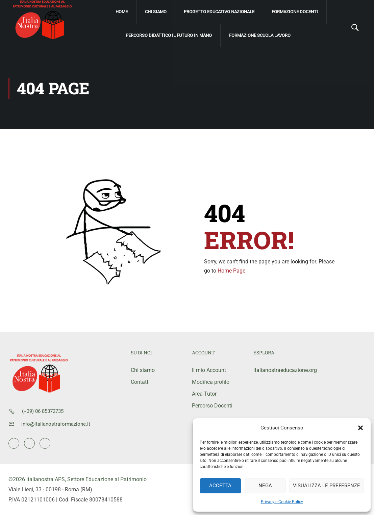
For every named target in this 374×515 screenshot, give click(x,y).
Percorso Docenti (212, 405)
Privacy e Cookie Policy (282, 501)
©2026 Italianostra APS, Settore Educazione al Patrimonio (77, 479)
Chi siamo (156, 11)
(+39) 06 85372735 (43, 411)
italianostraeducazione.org (278, 370)
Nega (265, 486)
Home (122, 11)
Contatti (140, 382)
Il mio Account (209, 370)
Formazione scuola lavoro (260, 35)
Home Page (231, 270)
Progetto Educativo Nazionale (219, 11)
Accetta (220, 486)
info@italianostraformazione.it (55, 424)
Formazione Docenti (295, 11)
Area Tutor (204, 394)
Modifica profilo (210, 382)
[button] (360, 427)
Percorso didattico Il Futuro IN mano (169, 35)
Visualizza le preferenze (326, 486)
